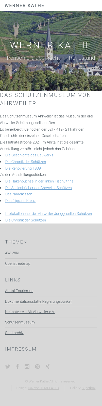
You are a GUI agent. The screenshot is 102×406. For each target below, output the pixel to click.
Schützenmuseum (20, 322)
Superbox (89, 388)
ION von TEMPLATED (43, 388)
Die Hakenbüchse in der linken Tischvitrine (39, 181)
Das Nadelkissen (18, 194)
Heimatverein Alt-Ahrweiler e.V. (30, 312)
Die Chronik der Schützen (25, 161)
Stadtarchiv (14, 333)
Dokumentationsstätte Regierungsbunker (38, 301)
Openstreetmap (17, 263)
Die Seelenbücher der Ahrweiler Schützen (38, 188)
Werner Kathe (24, 5)
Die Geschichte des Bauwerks (29, 155)
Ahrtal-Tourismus (19, 291)
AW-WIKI (12, 253)
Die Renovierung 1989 (23, 168)
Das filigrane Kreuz (20, 200)
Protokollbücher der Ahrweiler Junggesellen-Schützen (48, 213)
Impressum (21, 349)
